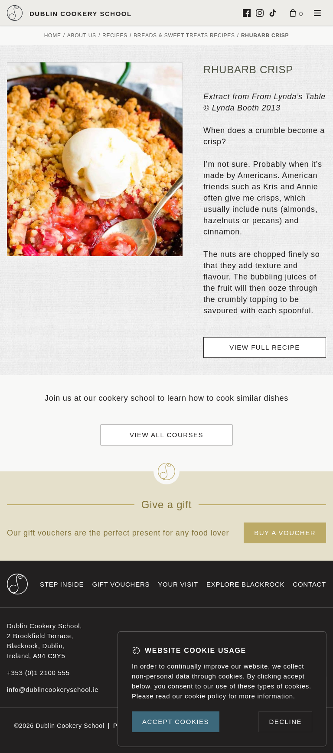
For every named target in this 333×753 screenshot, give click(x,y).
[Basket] (296, 13)
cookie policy (205, 696)
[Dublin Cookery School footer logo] (17, 584)
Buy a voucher (285, 532)
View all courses (166, 434)
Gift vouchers (121, 584)
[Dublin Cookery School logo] (69, 13)
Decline (285, 721)
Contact (309, 584)
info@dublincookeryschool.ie (52, 689)
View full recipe (264, 347)
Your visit (178, 584)
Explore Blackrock (245, 584)
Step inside (62, 584)
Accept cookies (175, 721)
